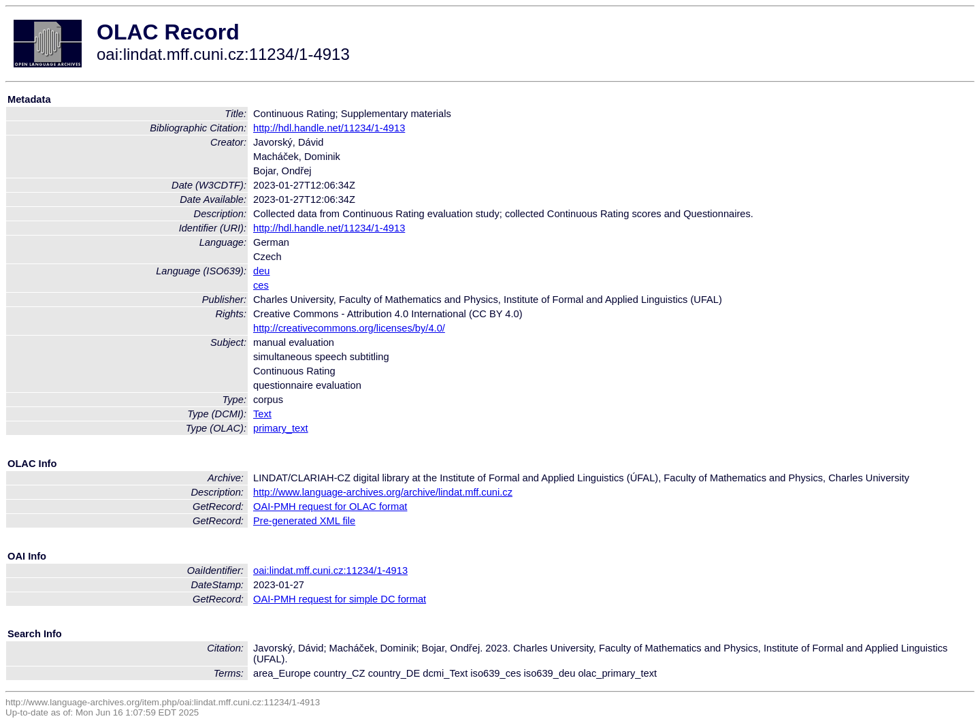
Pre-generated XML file (304, 520)
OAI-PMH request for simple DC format (339, 599)
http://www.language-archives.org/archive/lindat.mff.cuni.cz (382, 492)
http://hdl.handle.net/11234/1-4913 (329, 128)
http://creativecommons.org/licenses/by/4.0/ (349, 328)
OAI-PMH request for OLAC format (330, 506)
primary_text (280, 428)
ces (261, 285)
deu (261, 271)
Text (262, 413)
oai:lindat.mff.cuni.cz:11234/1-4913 (330, 570)
